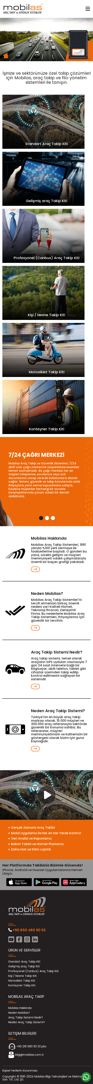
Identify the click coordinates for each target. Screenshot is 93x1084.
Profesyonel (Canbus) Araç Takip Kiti (33, 971)
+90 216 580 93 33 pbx (27, 1046)
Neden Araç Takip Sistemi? (26, 1022)
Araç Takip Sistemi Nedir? (25, 1017)
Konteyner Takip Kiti (21, 985)
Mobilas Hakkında (20, 1008)
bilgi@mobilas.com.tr (26, 1055)
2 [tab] (47, 518)
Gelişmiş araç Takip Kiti (24, 966)
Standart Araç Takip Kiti (24, 961)
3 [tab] (52, 518)
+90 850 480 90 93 (27, 930)
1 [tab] (6, 56)
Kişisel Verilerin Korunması (19, 1070)
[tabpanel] (46, 39)
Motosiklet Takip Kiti (21, 980)
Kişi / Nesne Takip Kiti (22, 975)
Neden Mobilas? (19, 1012)
